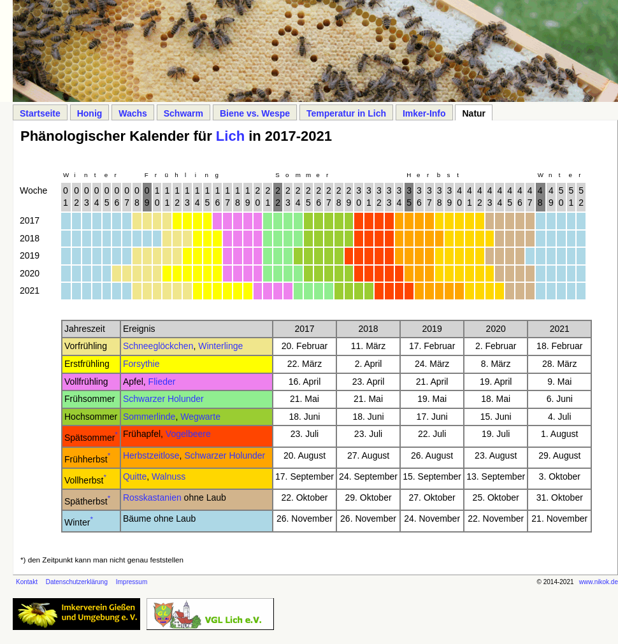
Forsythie (141, 364)
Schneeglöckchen (158, 346)
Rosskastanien (152, 497)
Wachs (133, 113)
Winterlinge (220, 346)
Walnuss (168, 476)
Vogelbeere (188, 434)
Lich (230, 136)
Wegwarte (200, 416)
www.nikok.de (598, 581)
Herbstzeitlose (151, 455)
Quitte (135, 476)
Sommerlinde (149, 416)
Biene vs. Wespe (255, 113)
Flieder (162, 381)
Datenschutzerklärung (77, 581)
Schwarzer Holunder (163, 399)
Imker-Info (424, 113)
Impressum (131, 581)
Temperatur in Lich (346, 113)
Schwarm (183, 113)
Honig (90, 113)
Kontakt (27, 581)
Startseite (40, 113)
